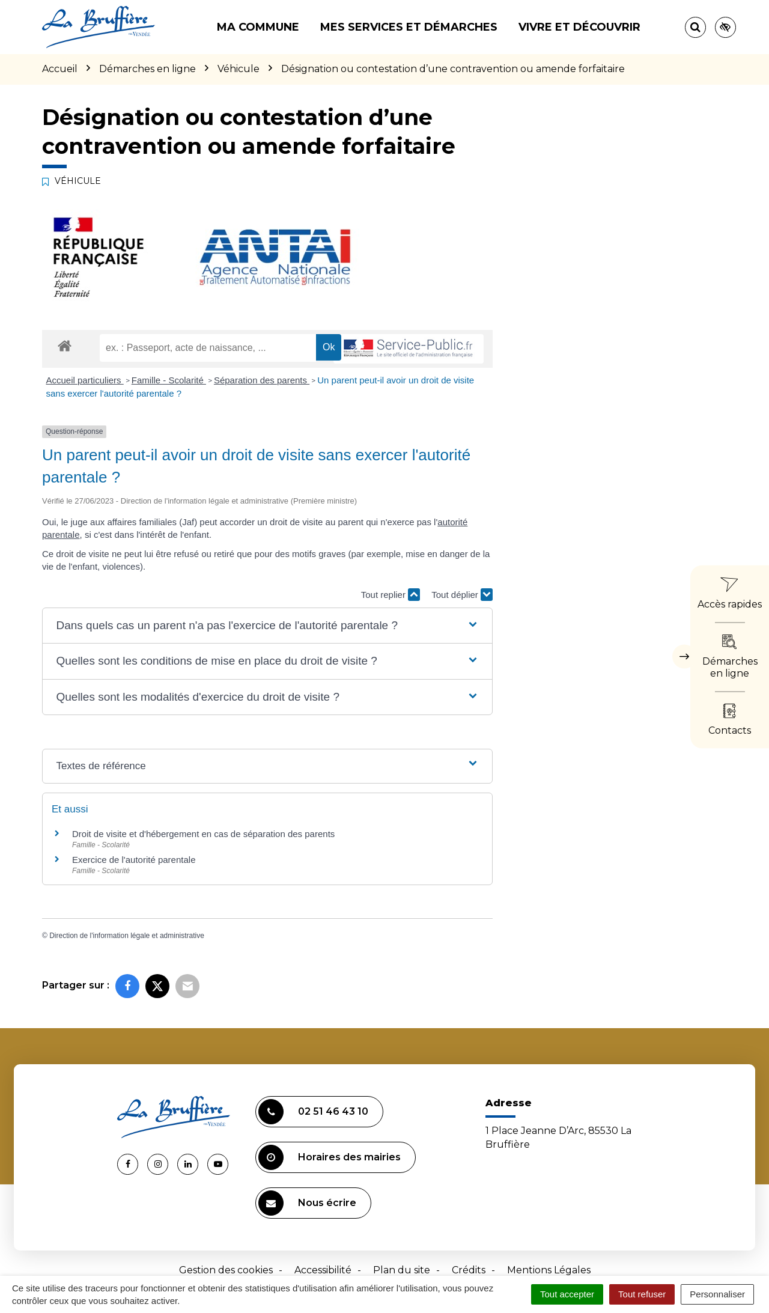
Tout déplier (462, 594)
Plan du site (401, 1270)
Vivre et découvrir (579, 27)
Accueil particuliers (85, 380)
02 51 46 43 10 (313, 1111)
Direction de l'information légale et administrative (126, 935)
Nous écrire (307, 1203)
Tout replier (390, 594)
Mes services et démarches (408, 27)
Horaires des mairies (329, 1157)
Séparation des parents (261, 380)
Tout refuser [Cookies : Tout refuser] (642, 1294)
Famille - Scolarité (169, 380)
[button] (267, 626)
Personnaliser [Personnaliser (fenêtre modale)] (717, 1294)
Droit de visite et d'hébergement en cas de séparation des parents (203, 834)
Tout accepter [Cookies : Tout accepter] (567, 1294)
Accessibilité (322, 1270)
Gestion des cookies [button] (226, 1270)
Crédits (468, 1270)
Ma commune (258, 27)
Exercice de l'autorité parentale (133, 860)
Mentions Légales (549, 1270)
